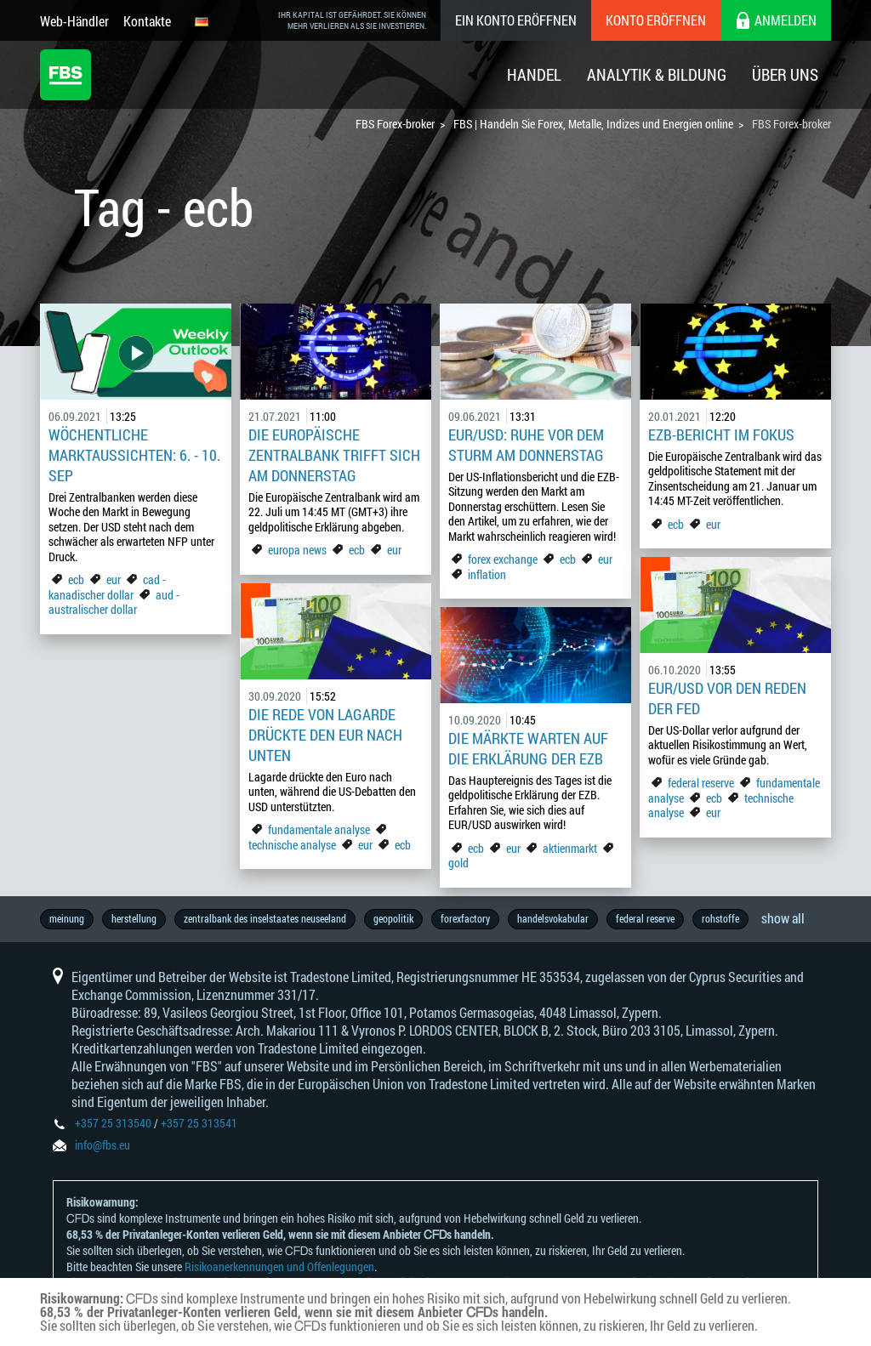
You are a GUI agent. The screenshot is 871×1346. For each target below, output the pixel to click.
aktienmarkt (570, 848)
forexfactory (465, 918)
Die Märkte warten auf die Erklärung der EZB (528, 748)
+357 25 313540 (113, 1123)
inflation (487, 574)
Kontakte (147, 21)
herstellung (134, 918)
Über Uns (785, 74)
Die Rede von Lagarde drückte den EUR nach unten (325, 734)
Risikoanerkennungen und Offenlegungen (279, 1266)
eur (113, 579)
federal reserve (701, 783)
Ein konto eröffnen (516, 20)
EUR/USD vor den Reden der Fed (727, 698)
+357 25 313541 (199, 1123)
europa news (297, 550)
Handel (534, 74)
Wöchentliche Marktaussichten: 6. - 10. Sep (134, 455)
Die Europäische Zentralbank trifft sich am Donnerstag (334, 455)
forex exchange (503, 559)
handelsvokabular (553, 918)
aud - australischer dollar (113, 602)
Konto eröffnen (656, 20)
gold (458, 863)
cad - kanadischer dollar (107, 587)
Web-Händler (74, 21)
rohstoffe (720, 918)
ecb (76, 579)
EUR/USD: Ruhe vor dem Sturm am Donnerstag (526, 444)
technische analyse (292, 845)
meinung (66, 918)
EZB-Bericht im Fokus (721, 434)
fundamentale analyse (319, 829)
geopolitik (393, 918)
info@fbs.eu (102, 1145)
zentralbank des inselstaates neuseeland (265, 918)
